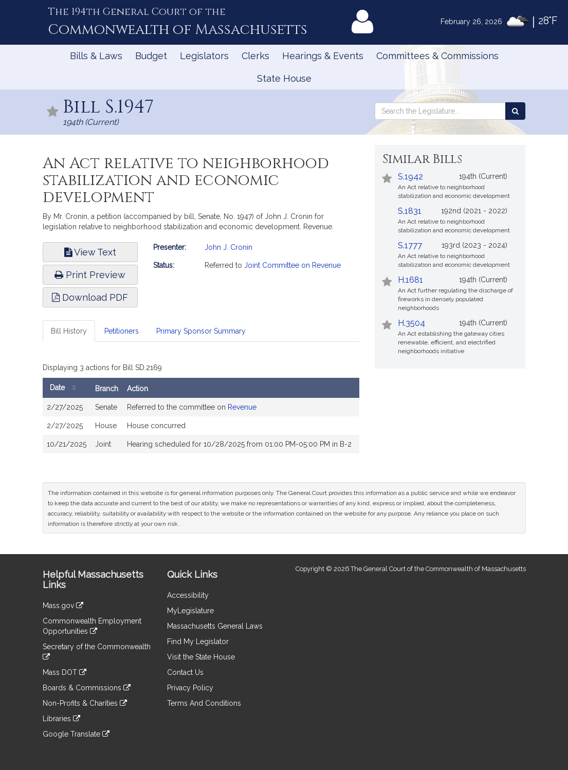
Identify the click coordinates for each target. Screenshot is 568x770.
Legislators (204, 55)
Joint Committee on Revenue (292, 265)
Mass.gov (63, 605)
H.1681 (410, 280)
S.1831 (410, 211)
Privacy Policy (190, 688)
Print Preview (89, 274)
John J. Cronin (228, 247)
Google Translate (76, 734)
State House (284, 78)
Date (65, 388)
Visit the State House (201, 657)
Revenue (242, 407)
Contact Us (185, 672)
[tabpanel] (201, 409)
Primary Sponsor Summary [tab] (201, 331)
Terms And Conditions (204, 703)
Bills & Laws (96, 55)
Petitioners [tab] (121, 331)
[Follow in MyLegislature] (53, 112)
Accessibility (188, 595)
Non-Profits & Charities (85, 703)
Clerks (255, 55)
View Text (90, 252)
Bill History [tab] (69, 331)
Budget (151, 55)
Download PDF (90, 297)
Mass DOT (64, 672)
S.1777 (410, 245)
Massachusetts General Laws (215, 626)
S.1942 (410, 176)
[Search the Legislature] (515, 111)
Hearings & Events (322, 55)
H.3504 (411, 323)
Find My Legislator (198, 641)
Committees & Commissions (437, 55)
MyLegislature (190, 611)
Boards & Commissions (87, 688)
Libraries (61, 718)
